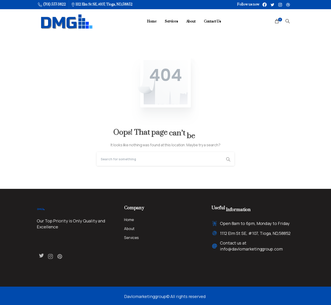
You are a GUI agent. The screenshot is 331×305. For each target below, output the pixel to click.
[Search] (159, 159)
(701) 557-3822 (52, 5)
